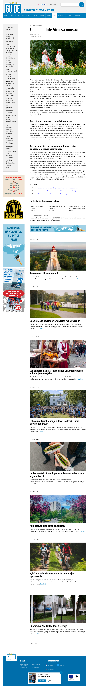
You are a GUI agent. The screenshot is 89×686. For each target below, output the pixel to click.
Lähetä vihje (69, 11)
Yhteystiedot (23, 667)
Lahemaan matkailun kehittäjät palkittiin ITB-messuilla (10, 129)
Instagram (51, 669)
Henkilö (48, 16)
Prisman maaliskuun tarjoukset (9, 138)
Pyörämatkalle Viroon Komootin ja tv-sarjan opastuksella (10, 91)
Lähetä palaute (36, 664)
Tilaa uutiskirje (59, 11)
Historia (34, 16)
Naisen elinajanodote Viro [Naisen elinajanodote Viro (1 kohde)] (44, 220)
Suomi (55, 4)
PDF (50, 681)
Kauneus (13, 16)
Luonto (28, 16)
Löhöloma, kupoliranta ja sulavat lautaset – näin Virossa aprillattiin (10, 61)
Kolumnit (69, 16)
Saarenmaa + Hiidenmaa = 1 (10, 29)
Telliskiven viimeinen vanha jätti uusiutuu (9, 145)
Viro (54, 16)
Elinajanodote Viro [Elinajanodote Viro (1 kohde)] (45, 218)
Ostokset (6, 16)
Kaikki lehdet (79, 11)
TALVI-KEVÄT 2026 (44, 677)
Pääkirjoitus (61, 16)
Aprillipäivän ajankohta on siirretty (10, 83)
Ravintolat (77, 16)
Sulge (61, 672)
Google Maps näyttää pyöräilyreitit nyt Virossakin (10, 38)
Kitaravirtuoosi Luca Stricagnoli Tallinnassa (11, 154)
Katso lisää (33, 644)
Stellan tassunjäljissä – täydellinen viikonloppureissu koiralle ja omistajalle (12, 49)
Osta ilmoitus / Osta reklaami (24, 664)
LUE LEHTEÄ (42, 681)
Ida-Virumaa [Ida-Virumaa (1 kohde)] (64, 218)
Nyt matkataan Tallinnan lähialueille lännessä (9, 108)
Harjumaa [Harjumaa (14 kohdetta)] (56, 218)
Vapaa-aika (21, 16)
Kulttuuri (41, 16)
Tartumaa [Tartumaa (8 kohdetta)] (56, 220)
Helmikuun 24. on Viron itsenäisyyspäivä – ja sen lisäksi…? (11, 163)
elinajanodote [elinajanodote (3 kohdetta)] (34, 218)
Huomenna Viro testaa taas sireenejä (10, 100)
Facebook (51, 665)
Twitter (62, 665)
